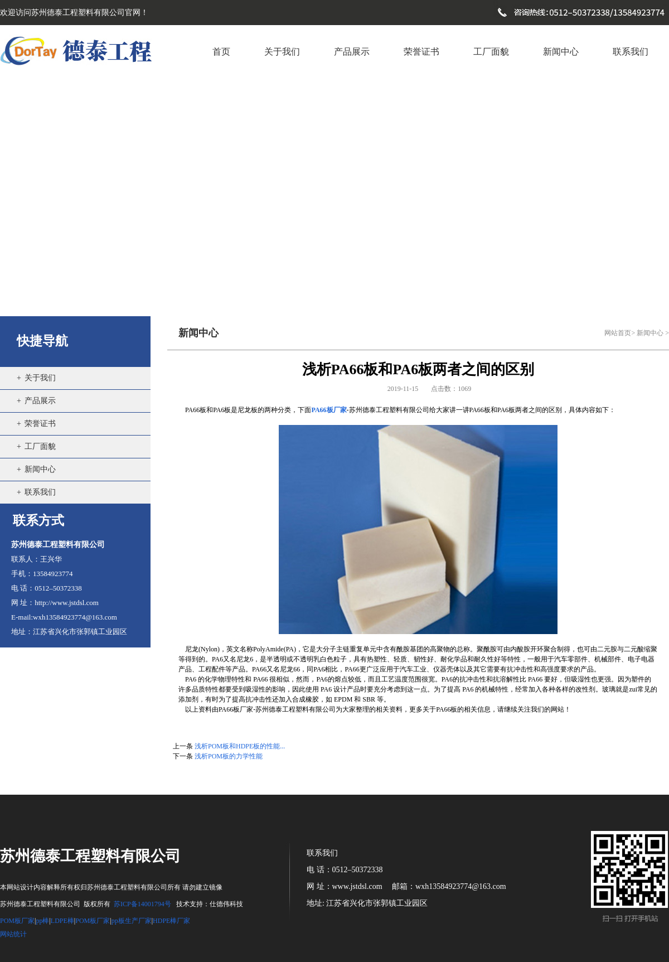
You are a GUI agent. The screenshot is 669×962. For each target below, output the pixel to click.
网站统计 (13, 934)
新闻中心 (40, 469)
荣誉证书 (40, 423)
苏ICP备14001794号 (142, 904)
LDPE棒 (62, 921)
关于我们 (40, 378)
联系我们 (40, 492)
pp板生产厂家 (132, 921)
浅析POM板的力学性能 (229, 756)
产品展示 (40, 401)
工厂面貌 (40, 446)
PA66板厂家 (328, 410)
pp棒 (42, 921)
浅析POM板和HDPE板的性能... (240, 746)
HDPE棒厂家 (171, 921)
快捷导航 (42, 341)
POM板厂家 (17, 921)
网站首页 (617, 333)
